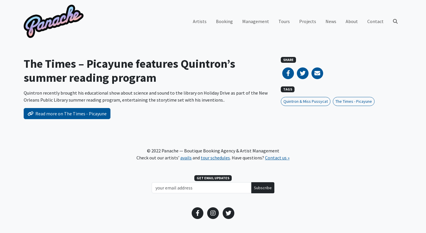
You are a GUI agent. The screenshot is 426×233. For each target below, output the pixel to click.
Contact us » (277, 158)
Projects (307, 21)
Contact (375, 21)
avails (186, 158)
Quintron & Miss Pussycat (305, 101)
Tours (284, 21)
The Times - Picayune (353, 101)
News (330, 21)
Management (255, 21)
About (352, 21)
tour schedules (215, 158)
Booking (224, 21)
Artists (200, 21)
